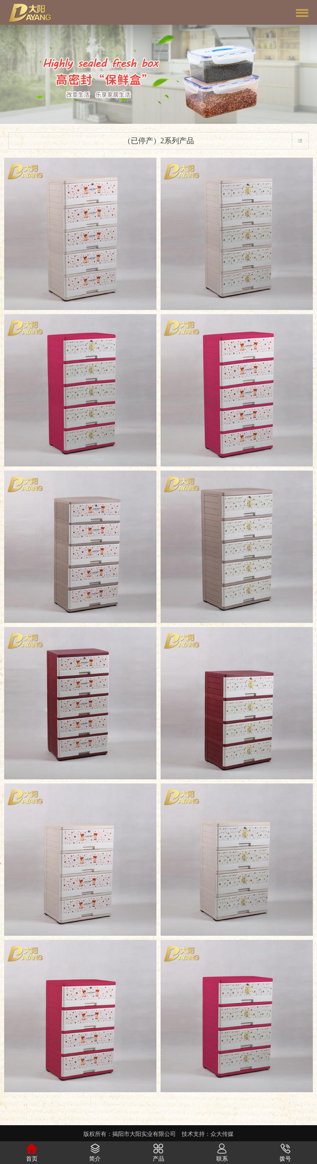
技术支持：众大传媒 (208, 1134)
